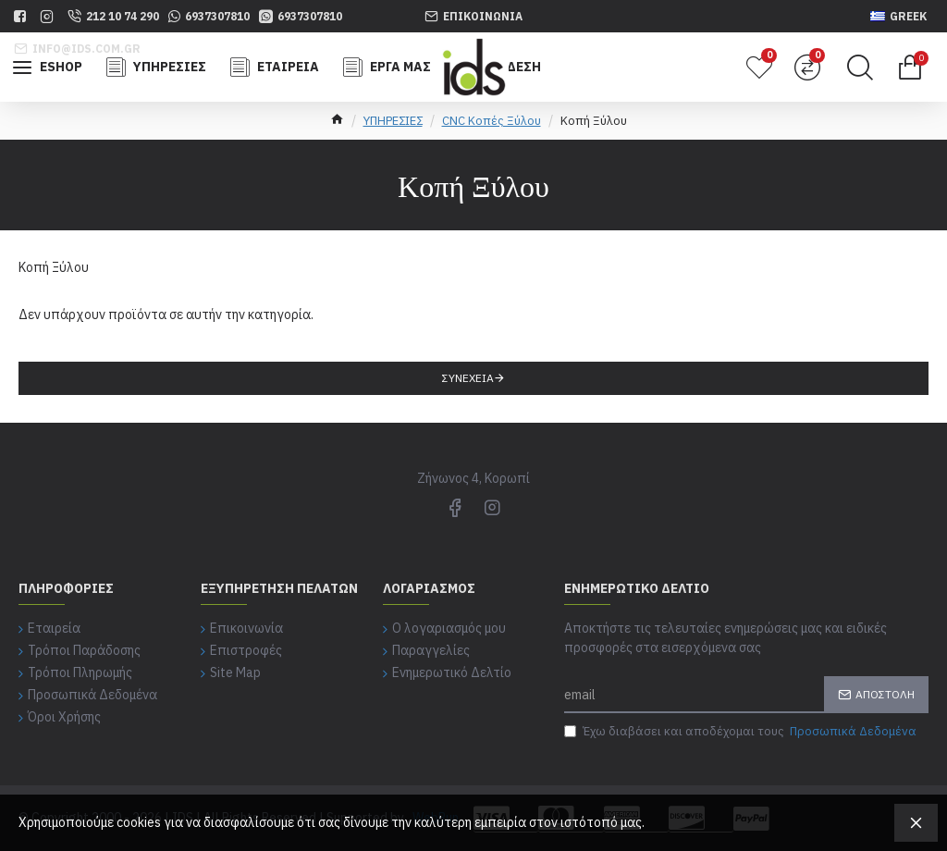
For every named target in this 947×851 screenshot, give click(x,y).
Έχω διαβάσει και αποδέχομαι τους (741, 731)
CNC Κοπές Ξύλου (491, 121)
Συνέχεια (468, 378)
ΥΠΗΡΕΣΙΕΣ (393, 121)
